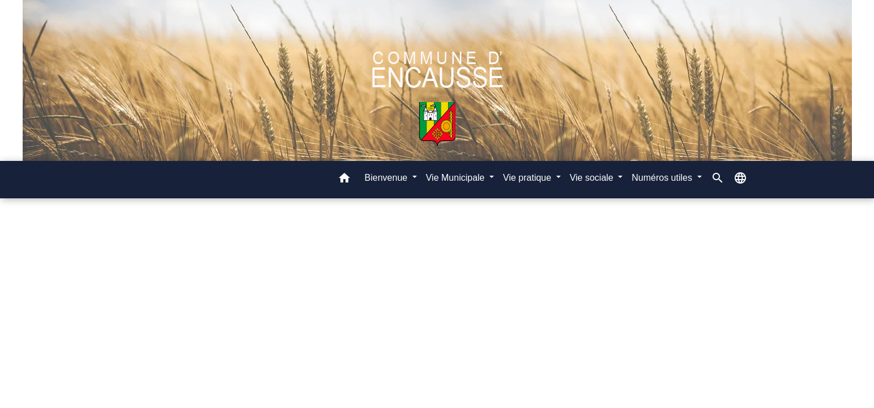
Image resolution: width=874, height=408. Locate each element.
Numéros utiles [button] (663, 177)
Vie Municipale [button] (456, 177)
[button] (344, 180)
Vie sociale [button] (593, 177)
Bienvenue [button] (387, 177)
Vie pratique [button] (528, 177)
